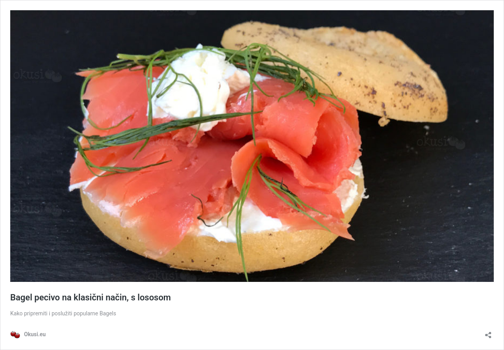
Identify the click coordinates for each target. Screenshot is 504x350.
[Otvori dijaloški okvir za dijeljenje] (488, 332)
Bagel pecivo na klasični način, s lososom (90, 297)
